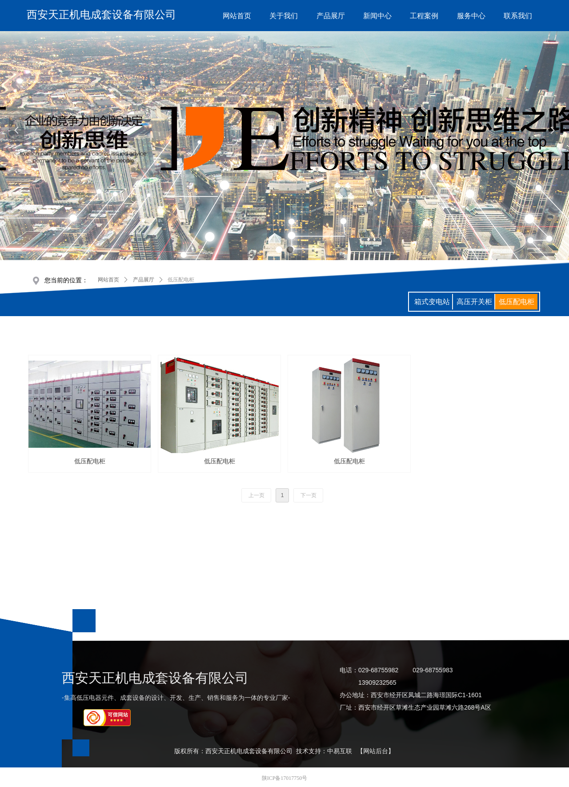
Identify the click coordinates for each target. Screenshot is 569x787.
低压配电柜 (181, 280)
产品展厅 (143, 280)
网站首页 (108, 280)
